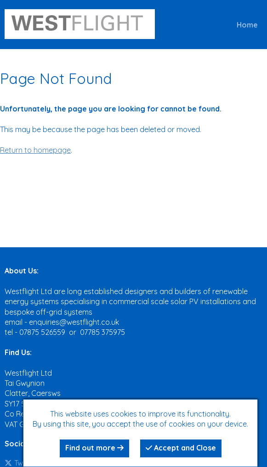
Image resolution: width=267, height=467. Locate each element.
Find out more (94, 447)
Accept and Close (181, 447)
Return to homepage (35, 150)
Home (247, 24)
